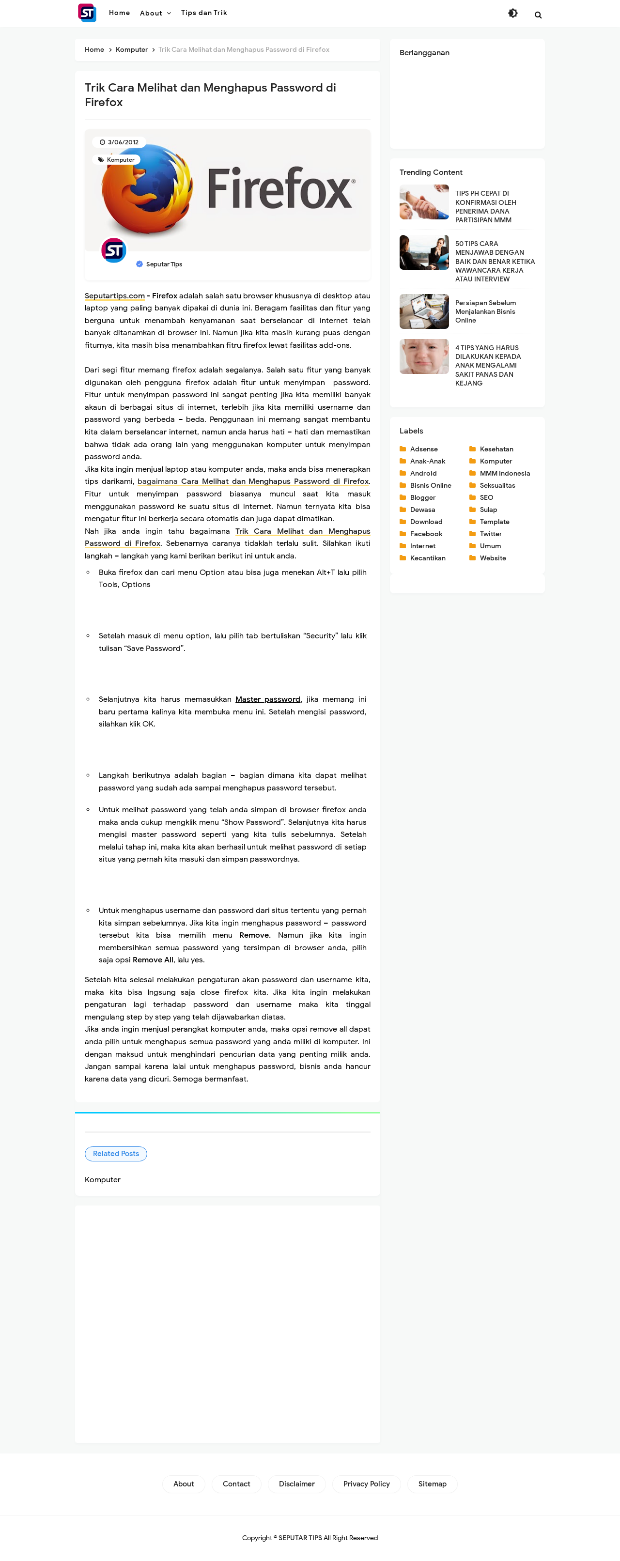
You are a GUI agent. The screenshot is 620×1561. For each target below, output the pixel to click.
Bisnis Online (430, 485)
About (183, 1484)
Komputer (120, 159)
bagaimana (253, 481)
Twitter (491, 534)
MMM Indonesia (505, 473)
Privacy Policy (366, 1484)
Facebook (426, 534)
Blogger (423, 498)
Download (426, 522)
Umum (490, 546)
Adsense (424, 449)
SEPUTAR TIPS (300, 1538)
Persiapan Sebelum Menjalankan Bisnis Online (485, 312)
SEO (487, 498)
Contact (236, 1484)
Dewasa (422, 510)
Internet (422, 546)
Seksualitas (497, 485)
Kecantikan (428, 558)
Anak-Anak (427, 461)
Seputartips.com (115, 296)
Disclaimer (297, 1484)
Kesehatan (496, 449)
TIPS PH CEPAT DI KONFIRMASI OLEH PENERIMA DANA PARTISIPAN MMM (485, 206)
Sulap (488, 510)
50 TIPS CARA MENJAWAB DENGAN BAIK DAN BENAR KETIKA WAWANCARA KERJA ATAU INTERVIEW (495, 261)
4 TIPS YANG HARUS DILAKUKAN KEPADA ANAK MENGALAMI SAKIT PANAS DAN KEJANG (488, 365)
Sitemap (432, 1484)
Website (493, 558)
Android (423, 473)
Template (495, 522)
